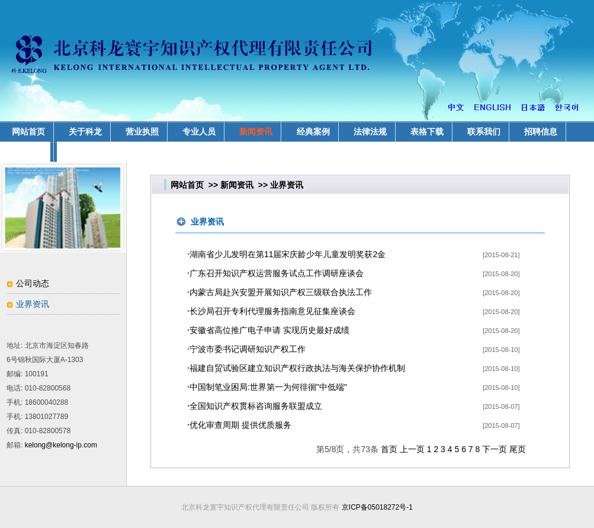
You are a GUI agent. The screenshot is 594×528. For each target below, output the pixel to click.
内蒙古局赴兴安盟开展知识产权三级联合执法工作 (281, 292)
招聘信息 (540, 131)
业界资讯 (32, 304)
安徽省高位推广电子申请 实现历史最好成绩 (269, 330)
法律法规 (370, 131)
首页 (389, 449)
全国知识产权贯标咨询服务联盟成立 (256, 406)
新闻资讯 (255, 131)
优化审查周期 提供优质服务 (240, 425)
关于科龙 (85, 131)
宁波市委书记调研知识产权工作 (248, 349)
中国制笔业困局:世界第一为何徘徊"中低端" (268, 387)
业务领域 (28, 151)
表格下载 (427, 131)
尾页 (517, 449)
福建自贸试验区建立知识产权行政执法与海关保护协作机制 (297, 368)
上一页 (412, 449)
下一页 (494, 449)
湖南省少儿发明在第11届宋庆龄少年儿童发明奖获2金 (288, 254)
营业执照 (142, 131)
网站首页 (187, 185)
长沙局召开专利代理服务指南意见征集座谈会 (272, 311)
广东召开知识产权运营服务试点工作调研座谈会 (277, 273)
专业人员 (199, 131)
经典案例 (313, 131)
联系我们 (483, 131)
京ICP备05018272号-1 (377, 507)
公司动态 (32, 283)
